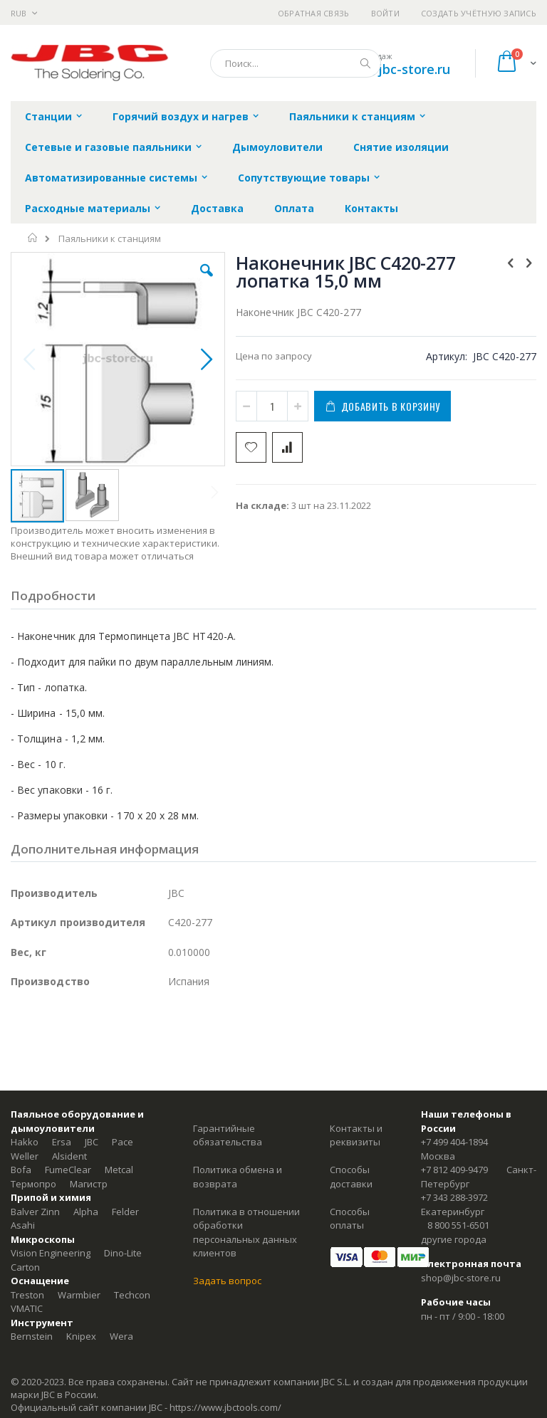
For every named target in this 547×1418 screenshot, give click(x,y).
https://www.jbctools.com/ (225, 1407)
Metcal (119, 1169)
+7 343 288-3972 (454, 1197)
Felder (125, 1211)
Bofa (21, 1169)
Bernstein (32, 1336)
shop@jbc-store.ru (393, 69)
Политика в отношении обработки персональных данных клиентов (246, 1232)
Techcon (132, 1294)
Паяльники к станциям (109, 238)
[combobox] (295, 63)
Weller (24, 1156)
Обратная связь (314, 13)
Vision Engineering (50, 1252)
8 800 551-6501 (458, 1225)
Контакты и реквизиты (356, 1135)
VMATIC (27, 1308)
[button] (206, 281)
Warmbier (79, 1294)
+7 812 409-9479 (454, 1169)
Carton (25, 1267)
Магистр (89, 1183)
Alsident (69, 1156)
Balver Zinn (35, 1211)
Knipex (81, 1336)
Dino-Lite (123, 1252)
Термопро (33, 1183)
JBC (91, 1141)
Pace (122, 1141)
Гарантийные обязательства (227, 1135)
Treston (27, 1294)
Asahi (23, 1225)
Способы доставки (351, 1176)
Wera (121, 1336)
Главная (33, 237)
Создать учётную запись (478, 13)
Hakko (24, 1141)
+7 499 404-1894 (454, 1141)
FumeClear (68, 1169)
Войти (385, 13)
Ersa (61, 1141)
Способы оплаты (350, 1218)
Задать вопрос (227, 1280)
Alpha (85, 1211)
